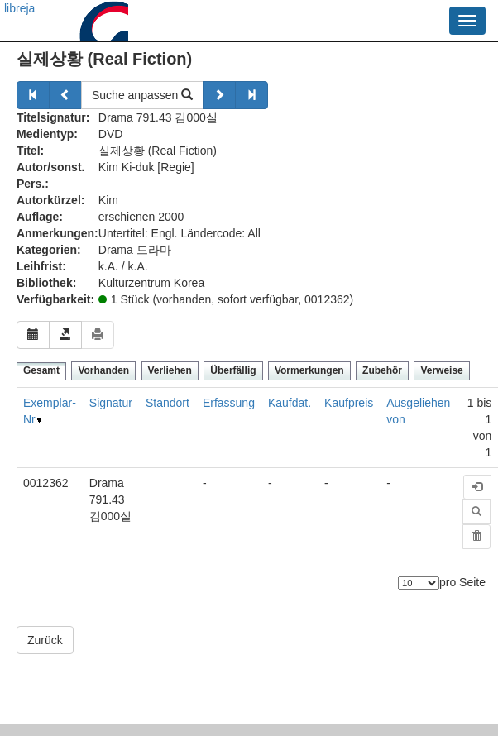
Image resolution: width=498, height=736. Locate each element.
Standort (167, 402)
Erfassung (229, 402)
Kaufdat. (289, 402)
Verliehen (170, 370)
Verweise (441, 370)
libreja (19, 8)
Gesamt (41, 370)
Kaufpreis (348, 402)
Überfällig (233, 370)
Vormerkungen (309, 370)
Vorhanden (103, 370)
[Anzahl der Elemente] (418, 583)
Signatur (110, 402)
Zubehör (382, 370)
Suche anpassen (142, 95)
